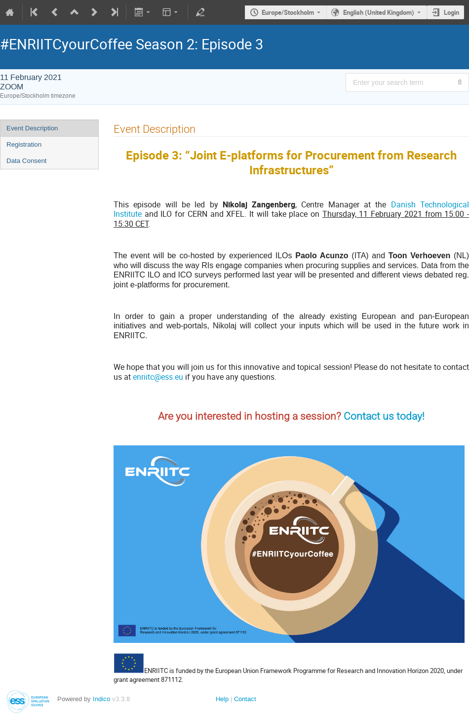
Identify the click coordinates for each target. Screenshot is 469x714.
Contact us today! (384, 416)
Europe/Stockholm (288, 12)
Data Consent (26, 160)
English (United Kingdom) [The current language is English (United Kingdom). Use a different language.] (378, 12)
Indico (101, 699)
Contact (245, 699)
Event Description (32, 128)
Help (222, 699)
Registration (23, 144)
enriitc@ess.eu (158, 376)
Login (451, 12)
